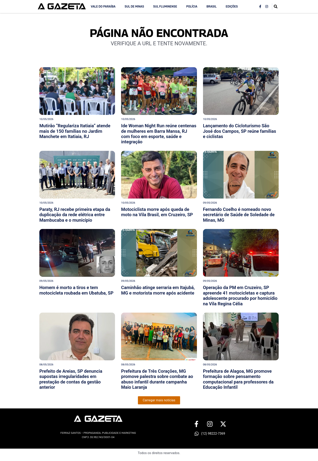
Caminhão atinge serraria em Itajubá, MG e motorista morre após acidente (158, 290)
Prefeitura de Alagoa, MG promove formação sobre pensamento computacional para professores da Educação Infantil (238, 379)
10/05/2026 (46, 119)
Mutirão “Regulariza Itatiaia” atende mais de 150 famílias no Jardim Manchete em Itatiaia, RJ (74, 131)
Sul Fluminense (165, 6)
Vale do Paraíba (103, 6)
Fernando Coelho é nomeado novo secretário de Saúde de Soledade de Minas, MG (239, 215)
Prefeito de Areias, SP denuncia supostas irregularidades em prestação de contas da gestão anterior (70, 379)
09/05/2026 (210, 202)
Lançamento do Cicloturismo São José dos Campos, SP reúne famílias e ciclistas (239, 131)
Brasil (211, 6)
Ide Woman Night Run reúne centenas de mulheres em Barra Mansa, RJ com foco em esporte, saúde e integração (158, 133)
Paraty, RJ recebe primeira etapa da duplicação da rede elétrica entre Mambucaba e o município (74, 215)
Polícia (191, 6)
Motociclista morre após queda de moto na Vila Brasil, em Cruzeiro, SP (157, 212)
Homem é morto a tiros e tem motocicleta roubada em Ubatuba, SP (76, 290)
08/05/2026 (46, 364)
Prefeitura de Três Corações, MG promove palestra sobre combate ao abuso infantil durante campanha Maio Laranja (157, 379)
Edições (232, 6)
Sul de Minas (134, 6)
